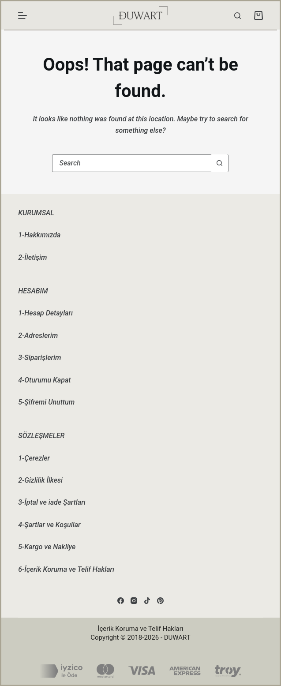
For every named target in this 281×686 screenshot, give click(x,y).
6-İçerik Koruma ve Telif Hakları (66, 569)
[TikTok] (147, 600)
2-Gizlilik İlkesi (40, 480)
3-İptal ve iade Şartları (51, 502)
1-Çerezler (34, 458)
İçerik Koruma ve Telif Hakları (140, 629)
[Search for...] (131, 163)
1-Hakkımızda (39, 235)
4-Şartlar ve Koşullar (49, 525)
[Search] (237, 15)
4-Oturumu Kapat (44, 380)
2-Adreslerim (38, 335)
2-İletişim (32, 257)
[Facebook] (120, 600)
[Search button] (219, 163)
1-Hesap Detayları (45, 313)
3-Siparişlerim (39, 357)
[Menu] (22, 15)
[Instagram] (134, 600)
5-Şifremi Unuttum (46, 402)
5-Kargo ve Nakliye (46, 547)
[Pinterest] (160, 600)
